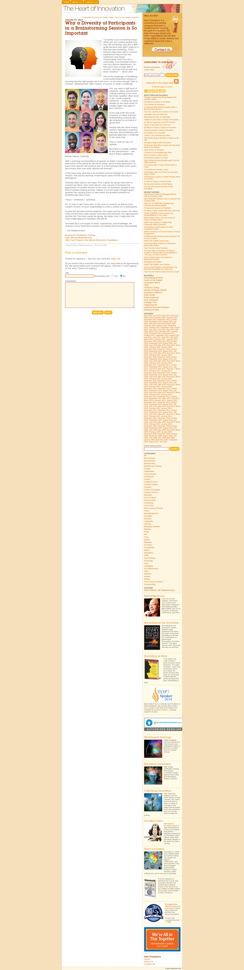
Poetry (146, 532)
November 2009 (164, 426)
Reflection (148, 542)
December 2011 (150, 410)
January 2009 (166, 432)
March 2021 (148, 339)
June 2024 (157, 316)
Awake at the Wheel (166, 887)
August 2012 (168, 404)
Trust (146, 563)
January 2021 (172, 339)
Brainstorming (149, 463)
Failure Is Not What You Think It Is (157, 125)
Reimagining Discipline (153, 262)
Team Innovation (154, 849)
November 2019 (164, 349)
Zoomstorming (149, 584)
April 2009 (170, 430)
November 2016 (164, 373)
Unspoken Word (152, 282)
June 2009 (153, 430)
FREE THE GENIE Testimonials (156, 241)
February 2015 (154, 387)
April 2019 (170, 353)
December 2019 (150, 349)
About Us (77, 2)
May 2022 (170, 329)
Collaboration (149, 471)
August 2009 (168, 428)
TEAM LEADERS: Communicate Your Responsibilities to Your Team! (158, 214)
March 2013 (148, 400)
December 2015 (150, 381)
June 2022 (161, 329)
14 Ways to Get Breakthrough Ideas (158, 152)
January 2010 (166, 424)
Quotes (147, 540)
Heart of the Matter (153, 280)
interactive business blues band (172, 907)
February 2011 (154, 416)
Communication (150, 474)
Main (112, 17)
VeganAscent (150, 305)
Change (147, 469)
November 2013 (164, 396)
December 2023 (150, 319)
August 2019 (168, 351)
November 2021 (168, 333)
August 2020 (168, 343)
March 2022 (153, 331)
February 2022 (165, 331)
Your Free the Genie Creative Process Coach (161, 272)
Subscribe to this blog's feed (162, 83)
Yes (116, 276)
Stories (147, 550)
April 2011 (170, 414)
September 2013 (155, 398)
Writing (147, 579)
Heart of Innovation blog (170, 825)
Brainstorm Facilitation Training (80, 235)
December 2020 (150, 341)
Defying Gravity (151, 309)
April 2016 (170, 377)
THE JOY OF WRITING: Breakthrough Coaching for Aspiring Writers (159, 204)
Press (146, 537)
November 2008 (164, 434)
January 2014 (166, 394)
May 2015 (162, 385)
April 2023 (161, 323)
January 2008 (149, 440)
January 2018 (166, 363)
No (124, 276)
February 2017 (154, 371)
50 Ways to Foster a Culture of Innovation (160, 127)
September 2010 (155, 420)
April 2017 (170, 369)
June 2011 (153, 414)
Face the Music (150, 498)
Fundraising (148, 503)
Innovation (148, 516)
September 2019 (155, 351)
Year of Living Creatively (153, 582)
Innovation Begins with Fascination (157, 143)
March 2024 (148, 318)
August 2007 (154, 442)
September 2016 (155, 375)
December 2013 (150, 396)
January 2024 (172, 318)
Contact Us (91, 2)
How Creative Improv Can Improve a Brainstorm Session (158, 258)
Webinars (148, 574)
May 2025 (148, 316)
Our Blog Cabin (153, 821)
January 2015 (166, 387)
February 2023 (149, 325)
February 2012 (154, 408)
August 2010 (168, 420)
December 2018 (150, 357)
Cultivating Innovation (157, 791)
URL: (67, 273)
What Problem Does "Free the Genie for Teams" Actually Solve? (159, 219)
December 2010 (150, 418)
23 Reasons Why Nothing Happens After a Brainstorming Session (160, 108)
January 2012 (166, 408)
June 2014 (153, 392)
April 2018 (170, 361)
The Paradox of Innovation (154, 104)
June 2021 (156, 337)
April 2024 (174, 316)
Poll (145, 534)
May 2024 (166, 316)
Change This (150, 302)
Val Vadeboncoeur (151, 569)
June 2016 (153, 377)
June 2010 (153, 422)
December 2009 (150, 426)
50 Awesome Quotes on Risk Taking (158, 184)
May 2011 (162, 414)
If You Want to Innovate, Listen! (156, 170)
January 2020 (166, 347)
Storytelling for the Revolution (161, 623)
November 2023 (164, 319)
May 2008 (162, 438)
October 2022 (154, 327)
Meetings (147, 529)
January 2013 (172, 400)
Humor (146, 511)
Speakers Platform (153, 292)
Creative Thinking (151, 484)
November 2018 (164, 357)
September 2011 (155, 412)
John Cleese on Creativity (154, 150)
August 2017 (168, 367)
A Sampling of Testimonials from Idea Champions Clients (158, 228)
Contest (147, 479)
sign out (116, 258)
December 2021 (155, 333)
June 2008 (153, 438)
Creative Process (150, 482)
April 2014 (170, 392)
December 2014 (150, 388)
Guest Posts (149, 505)
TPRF (146, 555)
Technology (148, 561)
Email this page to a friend (162, 87)
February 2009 (154, 432)
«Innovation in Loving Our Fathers (95, 17)
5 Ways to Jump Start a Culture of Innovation (161, 120)
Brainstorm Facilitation (157, 764)
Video (146, 571)
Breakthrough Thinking (153, 466)
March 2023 (171, 323)
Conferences (149, 477)
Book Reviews (149, 461)
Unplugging (148, 566)
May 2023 (153, 323)
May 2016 (162, 377)
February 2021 (160, 339)
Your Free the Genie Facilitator (156, 248)
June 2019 (153, 353)
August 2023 (168, 321)
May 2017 (162, 369)
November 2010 (164, 418)
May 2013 (167, 398)
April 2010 (170, 422)
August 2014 (168, 390)
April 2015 (170, 385)
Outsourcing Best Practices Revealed (158, 130)
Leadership (148, 521)
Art (145, 455)
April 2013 (175, 398)
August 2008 (168, 436)
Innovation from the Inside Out (156, 114)
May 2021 (165, 337)
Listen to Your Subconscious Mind (157, 135)
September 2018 (155, 359)
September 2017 (155, 367)
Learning (147, 524)
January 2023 (161, 325)
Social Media (149, 547)
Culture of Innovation (152, 490)
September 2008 (155, 436)
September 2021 (162, 335)
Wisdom (147, 576)
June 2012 (153, 406)
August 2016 (168, 375)
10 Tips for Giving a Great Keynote (157, 181)
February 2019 (154, 355)
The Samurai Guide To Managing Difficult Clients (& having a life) (160, 195)
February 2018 (154, 363)
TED (146, 285)
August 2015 (168, 383)
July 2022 (152, 329)
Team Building (149, 558)
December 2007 (162, 440)
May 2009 (162, 430)
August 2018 (168, 359)
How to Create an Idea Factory (156, 155)
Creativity (147, 487)
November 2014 (164, 388)
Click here (165, 599)
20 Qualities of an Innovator (154, 133)
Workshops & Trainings (157, 737)
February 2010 (154, 424)
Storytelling (148, 553)
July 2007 (163, 442)
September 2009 (155, 428)
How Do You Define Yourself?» (127, 17)
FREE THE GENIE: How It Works (157, 264)
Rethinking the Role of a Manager (157, 117)
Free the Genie (150, 500)
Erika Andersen (151, 297)
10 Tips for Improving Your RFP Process (159, 122)
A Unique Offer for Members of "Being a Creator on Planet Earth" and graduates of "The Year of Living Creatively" (160, 253)
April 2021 (174, 337)
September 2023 (155, 321)
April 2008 (170, 438)
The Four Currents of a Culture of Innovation (161, 112)
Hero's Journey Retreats (153, 508)
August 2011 (168, 412)
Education (148, 495)
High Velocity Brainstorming (78, 237)
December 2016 (150, 373)
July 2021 (148, 337)
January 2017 (166, 371)
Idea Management (151, 513)
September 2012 (155, 404)
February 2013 (160, 400)
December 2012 (150, 402)
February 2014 (154, 394)
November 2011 (164, 410)
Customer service (151, 492)
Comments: (70, 281)
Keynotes (147, 519)
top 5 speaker (149, 708)
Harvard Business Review (156, 307)
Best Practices (149, 458)
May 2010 (162, 422)
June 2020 (153, 345)
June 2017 (153, 369)
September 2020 (155, 343)
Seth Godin (149, 295)
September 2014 (155, 390)
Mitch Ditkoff (150, 590)
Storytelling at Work (153, 277)
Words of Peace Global (155, 290)
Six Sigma (148, 545)
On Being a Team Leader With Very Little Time (162, 211)
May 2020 (162, 345)
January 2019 (166, 355)
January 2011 (166, 416)
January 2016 (166, 379)
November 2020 (164, 341)
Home (66, 2)
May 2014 (162, 392)
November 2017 (164, 365)
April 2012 (170, 406)
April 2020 (170, 345)
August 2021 (174, 335)
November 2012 (164, 402)
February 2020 (154, 347)
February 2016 (154, 379)
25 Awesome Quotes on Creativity (157, 102)
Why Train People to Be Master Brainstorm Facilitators (91, 240)
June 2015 (153, 385)
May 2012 (162, 406)
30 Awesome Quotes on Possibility (157, 208)
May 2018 (162, 361)
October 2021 (149, 335)
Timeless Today (151, 287)
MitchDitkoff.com (154, 596)
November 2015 (164, 381)
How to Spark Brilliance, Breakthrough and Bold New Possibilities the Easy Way (160, 268)
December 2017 (150, 365)
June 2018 (153, 361)
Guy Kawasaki (151, 300)
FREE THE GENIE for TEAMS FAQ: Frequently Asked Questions (158, 223)
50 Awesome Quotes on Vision (156, 158)
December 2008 (150, 434)
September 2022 (167, 327)
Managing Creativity (152, 526)
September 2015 (155, 383)
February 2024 (160, 318)
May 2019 (162, 353)
